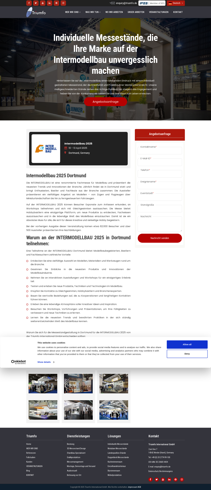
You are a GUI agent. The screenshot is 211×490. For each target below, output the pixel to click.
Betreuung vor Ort (74, 475)
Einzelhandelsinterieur (117, 466)
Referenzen (31, 453)
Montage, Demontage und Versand (81, 466)
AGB (139, 487)
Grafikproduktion (73, 457)
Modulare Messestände (117, 448)
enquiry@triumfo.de (126, 3)
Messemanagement (75, 462)
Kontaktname (149, 147)
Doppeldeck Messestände (118, 457)
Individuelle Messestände (118, 444)
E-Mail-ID (146, 158)
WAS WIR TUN (93, 12)
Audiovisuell (72, 471)
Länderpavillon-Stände (117, 453)
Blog (28, 471)
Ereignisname (149, 182)
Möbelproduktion (115, 475)
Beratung (70, 444)
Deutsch (176, 3)
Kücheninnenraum (115, 462)
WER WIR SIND (73, 12)
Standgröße (147, 205)
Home (28, 444)
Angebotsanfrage (106, 102)
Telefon (145, 170)
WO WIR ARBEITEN (114, 12)
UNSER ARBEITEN (136, 12)
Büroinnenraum (114, 471)
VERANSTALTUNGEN (158, 12)
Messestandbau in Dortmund (42, 356)
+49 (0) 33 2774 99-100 (161, 457)
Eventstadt (147, 193)
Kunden (29, 462)
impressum (132, 487)
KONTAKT (178, 12)
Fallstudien (30, 457)
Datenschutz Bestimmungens (160, 471)
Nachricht (146, 216)
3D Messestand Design (76, 448)
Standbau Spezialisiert (76, 453)
